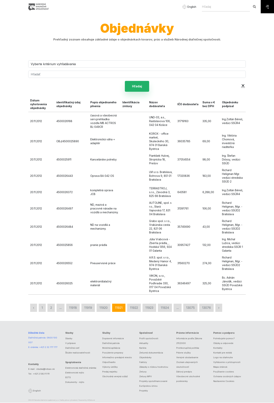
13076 (206, 308)
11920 (103, 308)
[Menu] (267, 7)
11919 (88, 308)
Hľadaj (137, 86)
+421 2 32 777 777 (48, 347)
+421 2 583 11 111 (41, 374)
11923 (149, 308)
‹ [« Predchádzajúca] (33, 308)
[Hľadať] (137, 74)
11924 (165, 308)
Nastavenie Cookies (223, 381)
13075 (190, 308)
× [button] (243, 85)
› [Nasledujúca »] (218, 308)
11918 (73, 308)
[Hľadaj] (226, 6)
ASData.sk (91, 400)
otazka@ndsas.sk (45, 369)
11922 (134, 308)
